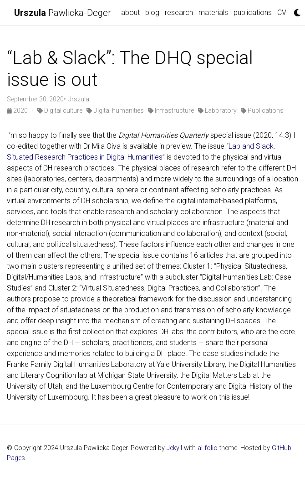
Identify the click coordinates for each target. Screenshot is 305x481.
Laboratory (217, 110)
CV (281, 12)
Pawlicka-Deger (62, 12)
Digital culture (59, 110)
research (179, 12)
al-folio (208, 448)
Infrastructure (171, 110)
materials (213, 12)
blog (152, 12)
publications (253, 12)
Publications (262, 110)
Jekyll (174, 448)
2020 (18, 110)
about (130, 12)
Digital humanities (115, 110)
